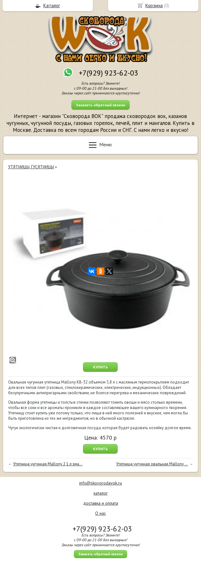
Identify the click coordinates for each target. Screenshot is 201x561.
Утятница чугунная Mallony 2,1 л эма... (48, 464)
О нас (100, 513)
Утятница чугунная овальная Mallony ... (152, 464)
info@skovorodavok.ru (100, 483)
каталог (101, 493)
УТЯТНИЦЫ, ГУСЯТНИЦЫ (31, 167)
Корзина (154, 5)
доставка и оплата (100, 503)
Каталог (51, 5)
